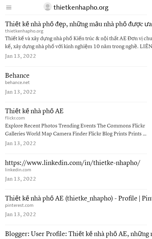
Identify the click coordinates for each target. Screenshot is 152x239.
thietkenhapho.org (24, 31)
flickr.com (15, 118)
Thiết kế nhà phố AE (34, 111)
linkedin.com (18, 170)
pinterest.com (19, 205)
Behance (17, 76)
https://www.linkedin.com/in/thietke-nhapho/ (72, 163)
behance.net (17, 82)
